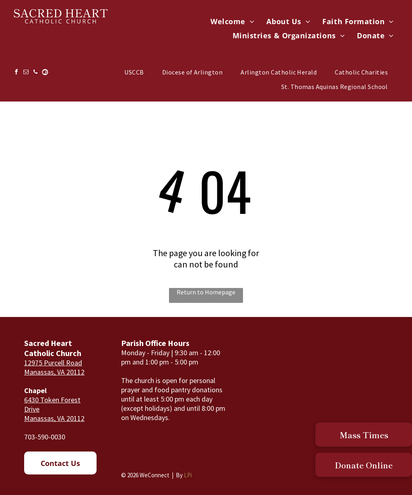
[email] (26, 73)
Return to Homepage (206, 292)
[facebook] (16, 73)
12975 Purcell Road (53, 362)
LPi (188, 475)
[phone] (35, 73)
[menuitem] (232, 21)
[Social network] (45, 73)
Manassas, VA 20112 (54, 372)
